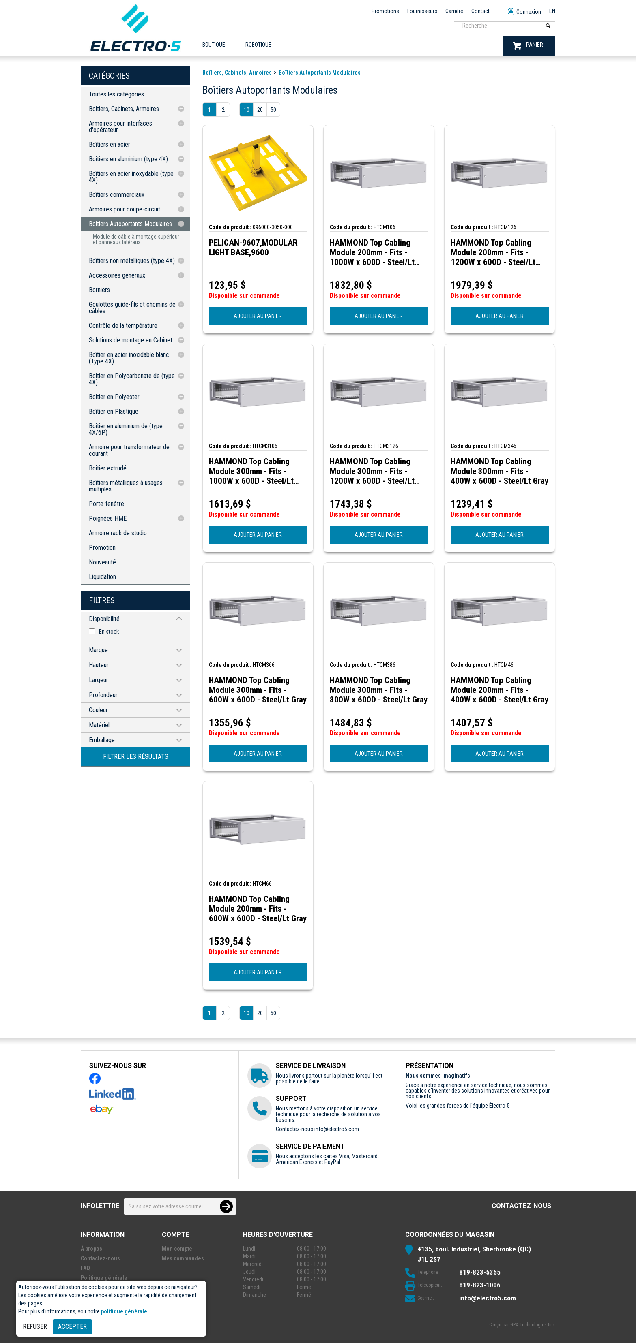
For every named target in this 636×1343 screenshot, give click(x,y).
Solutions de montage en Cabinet (130, 340)
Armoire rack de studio (118, 533)
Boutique (213, 44)
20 (260, 110)
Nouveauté (102, 562)
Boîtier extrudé (108, 468)
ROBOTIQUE (258, 44)
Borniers (99, 290)
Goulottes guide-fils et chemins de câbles (132, 308)
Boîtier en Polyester (114, 397)
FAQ (85, 1268)
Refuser (35, 1326)
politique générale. (125, 1311)
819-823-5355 (480, 1272)
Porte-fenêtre (106, 504)
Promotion (102, 547)
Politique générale (104, 1278)
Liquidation (102, 577)
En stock (109, 631)
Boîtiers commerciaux (116, 195)
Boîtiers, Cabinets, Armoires (124, 109)
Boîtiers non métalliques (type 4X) (132, 261)
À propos (91, 1248)
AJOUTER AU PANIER (258, 316)
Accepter (72, 1326)
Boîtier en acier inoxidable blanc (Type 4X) (129, 358)
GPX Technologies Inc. (532, 1325)
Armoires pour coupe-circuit (124, 209)
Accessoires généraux (117, 275)
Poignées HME (108, 518)
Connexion (524, 12)
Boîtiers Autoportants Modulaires (130, 224)
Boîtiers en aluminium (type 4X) (128, 159)
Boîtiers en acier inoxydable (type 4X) (131, 177)
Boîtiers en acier (109, 144)
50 (273, 110)
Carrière (454, 11)
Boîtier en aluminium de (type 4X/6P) (126, 429)
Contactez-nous (521, 1206)
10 (246, 110)
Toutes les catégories (116, 94)
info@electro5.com (336, 1129)
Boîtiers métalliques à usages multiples (126, 486)
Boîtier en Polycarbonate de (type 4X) (132, 379)
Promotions (385, 11)
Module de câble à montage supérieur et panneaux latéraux (136, 239)
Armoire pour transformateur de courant (129, 450)
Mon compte (177, 1248)
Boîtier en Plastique (113, 411)
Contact (480, 11)
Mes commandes (183, 1258)
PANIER (528, 45)
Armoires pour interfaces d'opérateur (120, 127)
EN (552, 11)
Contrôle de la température (123, 325)
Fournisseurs (422, 11)
